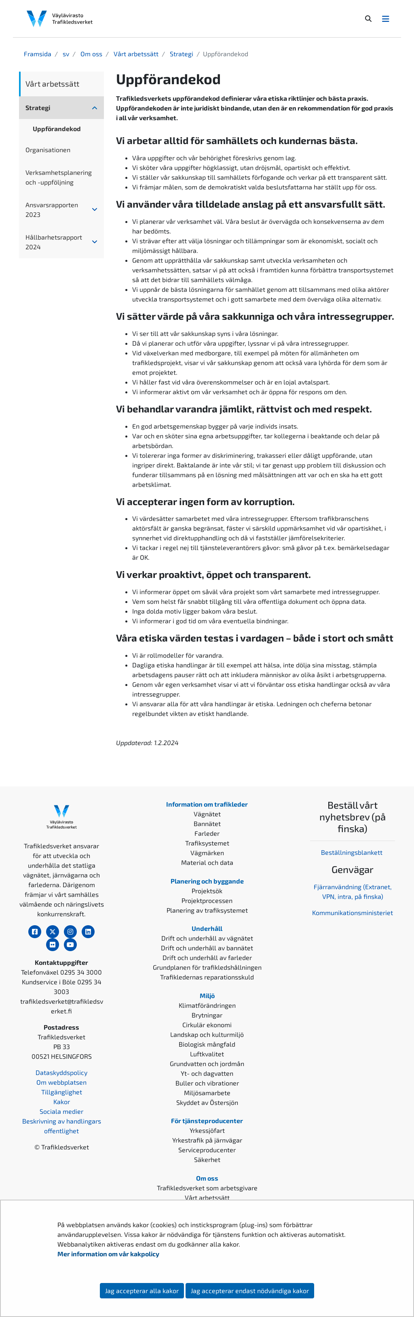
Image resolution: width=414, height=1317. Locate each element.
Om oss (90, 53)
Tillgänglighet (61, 1092)
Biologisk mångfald (207, 1044)
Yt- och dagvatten (207, 1073)
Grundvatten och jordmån (207, 1063)
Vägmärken (207, 852)
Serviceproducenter (207, 1149)
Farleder (207, 833)
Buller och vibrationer (207, 1083)
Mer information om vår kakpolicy (109, 1254)
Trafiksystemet (207, 843)
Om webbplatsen (61, 1082)
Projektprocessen (207, 900)
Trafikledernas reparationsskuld (207, 977)
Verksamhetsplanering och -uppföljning (58, 177)
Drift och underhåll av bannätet (207, 948)
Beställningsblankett (352, 852)
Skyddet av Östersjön (207, 1102)
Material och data (207, 862)
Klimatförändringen (207, 1005)
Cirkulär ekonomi (207, 1024)
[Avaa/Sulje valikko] (386, 18)
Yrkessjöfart (207, 1130)
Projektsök (207, 890)
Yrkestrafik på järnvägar (207, 1140)
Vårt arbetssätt (135, 53)
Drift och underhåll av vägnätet (207, 938)
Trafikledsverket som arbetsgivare (207, 1188)
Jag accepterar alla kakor (142, 1290)
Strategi (180, 53)
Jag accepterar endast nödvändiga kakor (250, 1290)
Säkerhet (207, 1159)
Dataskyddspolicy (61, 1072)
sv (65, 53)
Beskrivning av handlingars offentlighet (61, 1125)
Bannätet (207, 823)
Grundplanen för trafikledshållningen (207, 967)
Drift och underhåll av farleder (207, 957)
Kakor (61, 1101)
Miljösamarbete (207, 1092)
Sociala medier (61, 1111)
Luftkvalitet (207, 1054)
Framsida (37, 53)
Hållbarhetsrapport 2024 (53, 242)
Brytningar (207, 1015)
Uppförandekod (57, 128)
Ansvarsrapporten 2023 (51, 209)
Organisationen (47, 149)
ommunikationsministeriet (354, 912)
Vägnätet (207, 814)
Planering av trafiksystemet (207, 910)
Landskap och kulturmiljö (207, 1034)
